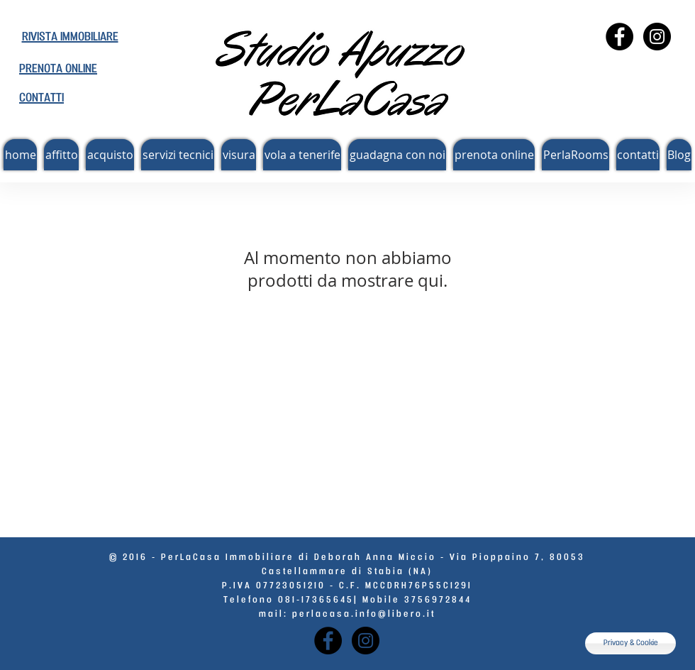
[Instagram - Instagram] (657, 36)
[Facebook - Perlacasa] (619, 36)
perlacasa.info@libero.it (363, 614)
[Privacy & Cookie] (630, 643)
